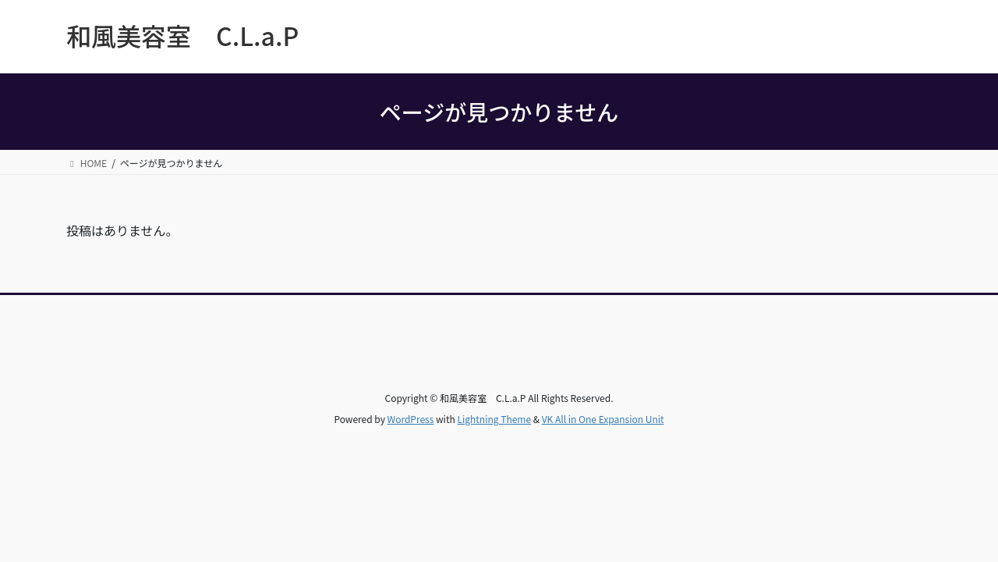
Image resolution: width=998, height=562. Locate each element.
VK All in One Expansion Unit (603, 418)
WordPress (411, 418)
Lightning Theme (494, 418)
